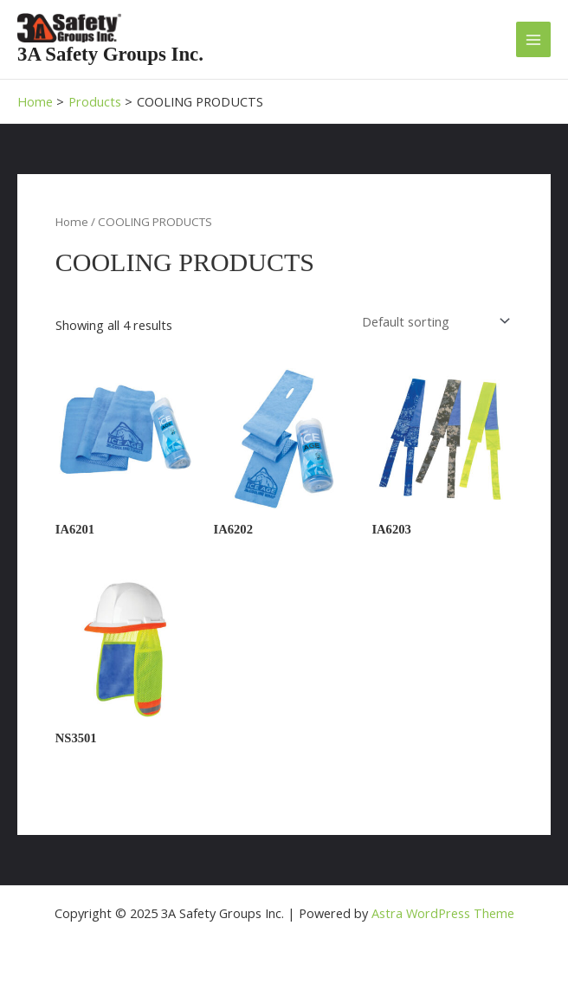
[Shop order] (434, 322)
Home (71, 222)
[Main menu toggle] (533, 39)
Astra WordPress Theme (442, 913)
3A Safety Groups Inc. (110, 54)
